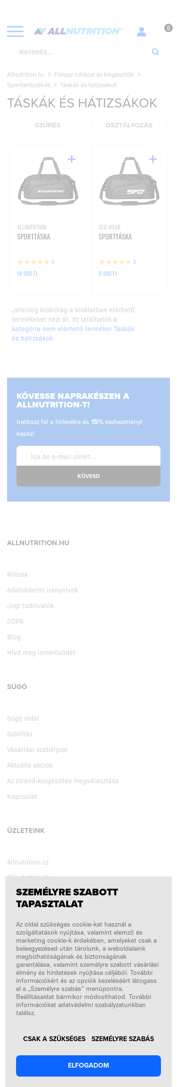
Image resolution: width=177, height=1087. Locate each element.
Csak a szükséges (54, 1039)
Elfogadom (88, 1065)
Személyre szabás (123, 1039)
